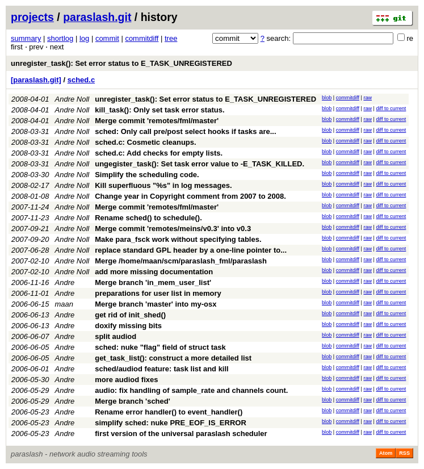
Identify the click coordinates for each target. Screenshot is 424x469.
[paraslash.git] (36, 80)
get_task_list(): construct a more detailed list (173, 358)
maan (64, 304)
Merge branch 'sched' (132, 401)
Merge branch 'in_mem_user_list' (153, 282)
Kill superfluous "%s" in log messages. (163, 185)
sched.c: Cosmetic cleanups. (145, 142)
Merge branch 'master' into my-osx (155, 304)
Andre (65, 282)
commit (107, 38)
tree (171, 38)
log (84, 38)
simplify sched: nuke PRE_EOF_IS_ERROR (170, 422)
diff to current (391, 108)
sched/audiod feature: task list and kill (162, 369)
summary (26, 38)
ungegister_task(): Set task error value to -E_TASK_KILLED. (199, 164)
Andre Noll (72, 99)
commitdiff (141, 38)
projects (32, 17)
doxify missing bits (128, 325)
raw (367, 98)
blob (326, 98)
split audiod (115, 336)
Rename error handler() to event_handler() (168, 412)
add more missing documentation (154, 271)
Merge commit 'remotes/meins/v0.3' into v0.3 (173, 228)
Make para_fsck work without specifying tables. (178, 239)
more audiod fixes (126, 379)
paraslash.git (97, 17)
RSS (404, 453)
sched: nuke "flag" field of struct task (160, 347)
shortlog (60, 38)
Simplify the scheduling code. (147, 174)
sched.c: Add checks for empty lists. (159, 153)
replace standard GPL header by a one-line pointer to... (191, 250)
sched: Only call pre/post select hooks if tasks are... (185, 131)
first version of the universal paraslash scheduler (181, 433)
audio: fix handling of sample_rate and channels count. (191, 390)
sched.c (81, 80)
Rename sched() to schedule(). (148, 217)
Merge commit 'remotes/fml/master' (157, 120)
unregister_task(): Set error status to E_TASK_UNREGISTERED (121, 63)
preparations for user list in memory (158, 293)
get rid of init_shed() (130, 315)
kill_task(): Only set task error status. (159, 110)
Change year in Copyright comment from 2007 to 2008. (190, 196)
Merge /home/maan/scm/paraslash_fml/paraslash (181, 261)
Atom (385, 453)
